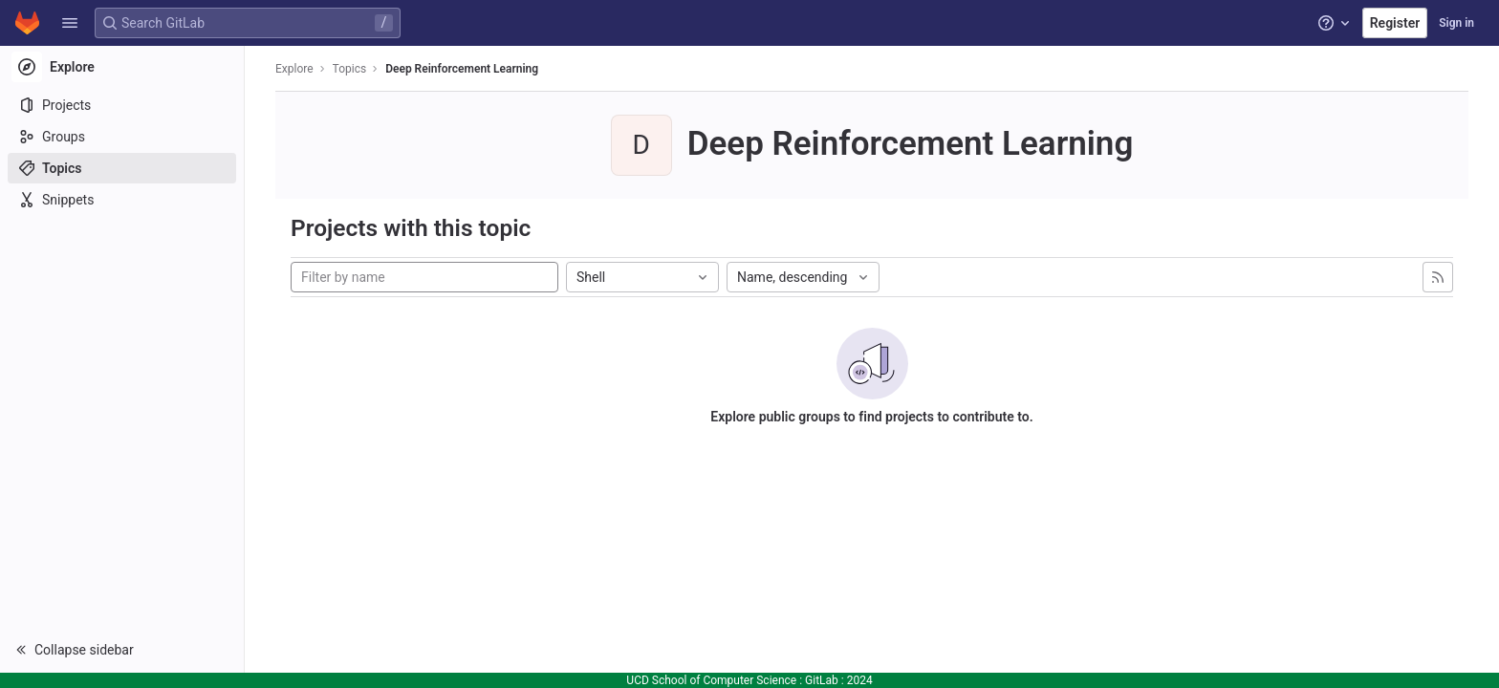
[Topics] (122, 168)
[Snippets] (122, 199)
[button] (69, 23)
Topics (350, 68)
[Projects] (122, 105)
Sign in (1456, 23)
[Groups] (122, 136)
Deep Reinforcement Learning (461, 68)
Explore (294, 68)
